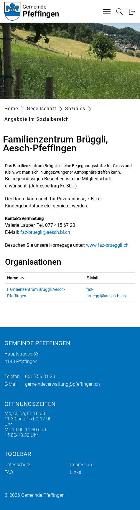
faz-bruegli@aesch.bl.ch (45, 232)
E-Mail (92, 278)
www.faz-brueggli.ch (107, 245)
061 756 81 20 (40, 376)
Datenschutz (17, 464)
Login (132, 11)
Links (75, 472)
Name (12, 278)
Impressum (81, 464)
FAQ (8, 472)
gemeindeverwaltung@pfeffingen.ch (62, 384)
